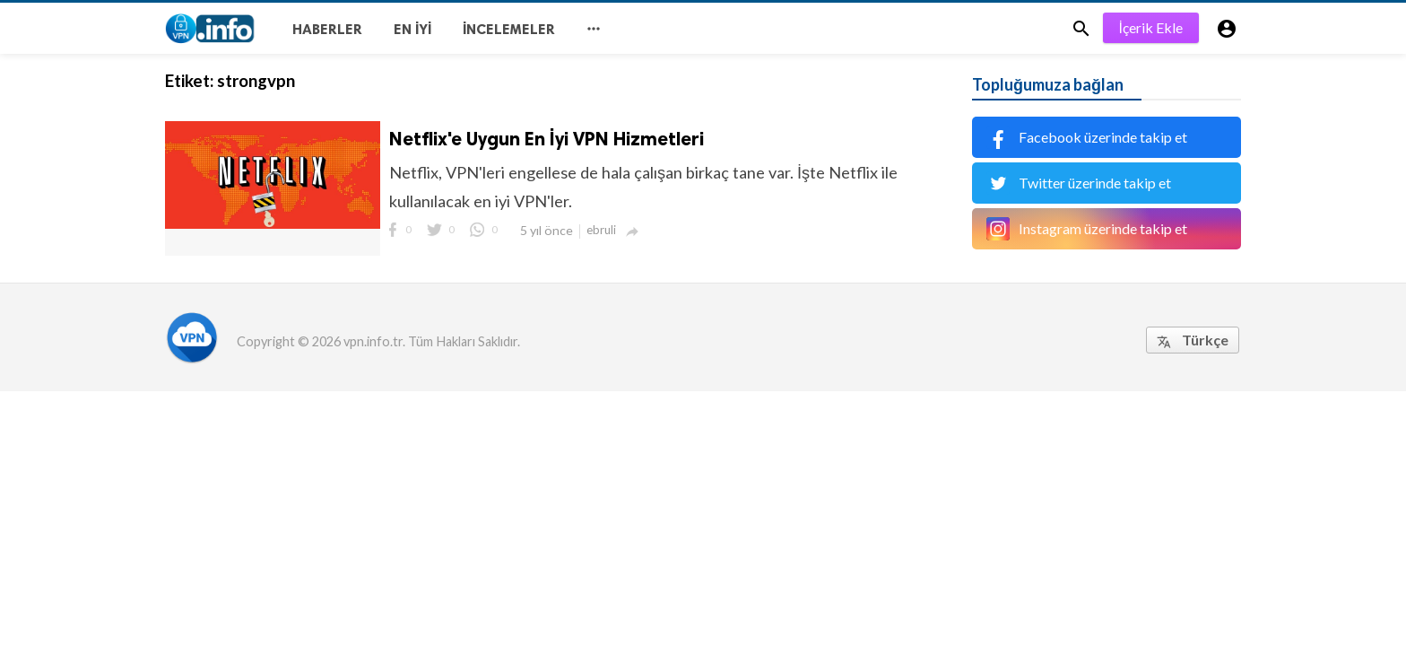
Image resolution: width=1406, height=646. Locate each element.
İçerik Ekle (1151, 27)
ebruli (601, 230)
